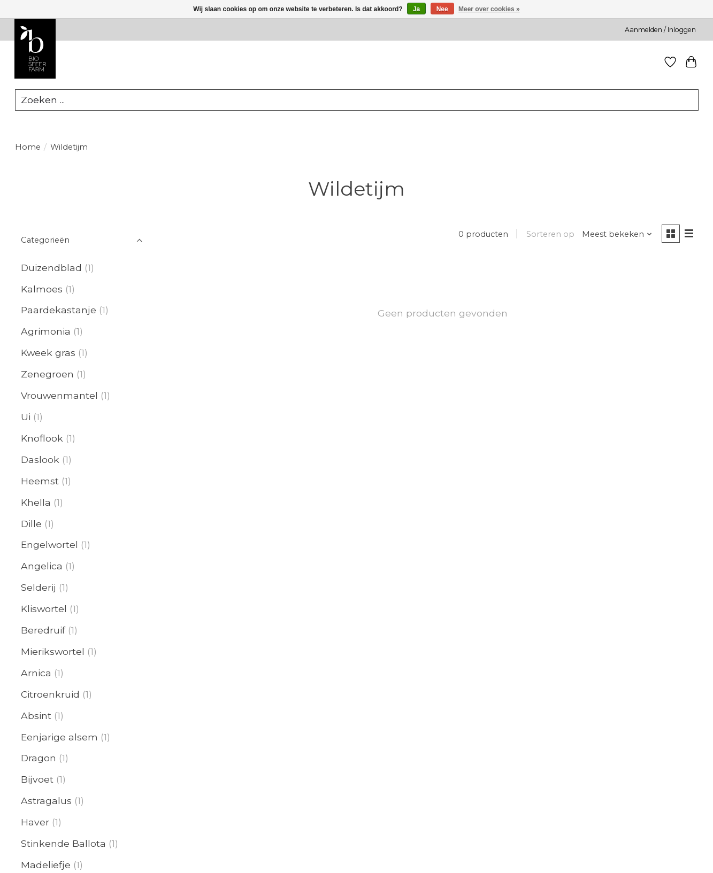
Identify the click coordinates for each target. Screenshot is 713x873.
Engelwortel (49, 545)
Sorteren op (550, 234)
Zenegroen (47, 374)
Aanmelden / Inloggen (660, 30)
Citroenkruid (50, 694)
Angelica (42, 565)
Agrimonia (46, 331)
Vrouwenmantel (59, 395)
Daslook (40, 459)
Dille (31, 523)
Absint (36, 715)
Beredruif (43, 630)
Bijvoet (37, 779)
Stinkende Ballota (63, 843)
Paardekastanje (58, 310)
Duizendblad (51, 267)
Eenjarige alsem (59, 737)
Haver (35, 822)
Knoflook (42, 438)
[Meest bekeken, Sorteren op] (617, 234)
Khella (36, 502)
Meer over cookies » (489, 9)
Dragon (38, 758)
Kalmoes (42, 289)
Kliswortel (44, 608)
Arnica (36, 672)
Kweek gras (48, 352)
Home (28, 147)
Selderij (38, 587)
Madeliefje (46, 864)
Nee (442, 9)
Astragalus (46, 800)
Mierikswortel (53, 651)
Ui (25, 416)
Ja (416, 9)
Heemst (40, 480)
